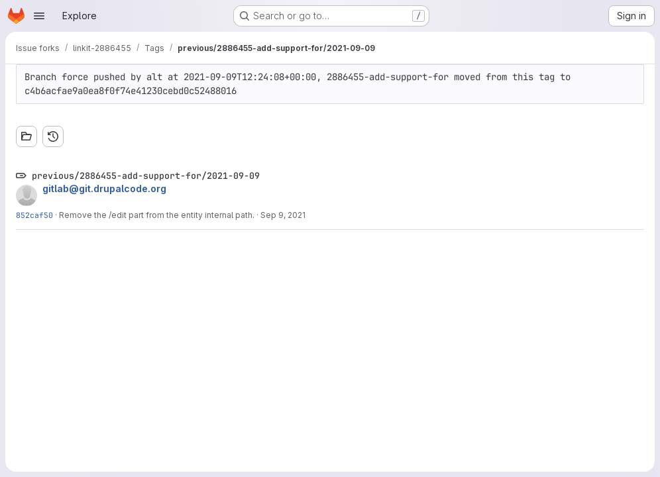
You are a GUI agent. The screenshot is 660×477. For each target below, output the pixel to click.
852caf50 (34, 215)
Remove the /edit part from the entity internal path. (156, 215)
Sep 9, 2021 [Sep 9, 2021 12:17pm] (282, 215)
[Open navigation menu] (39, 15)
